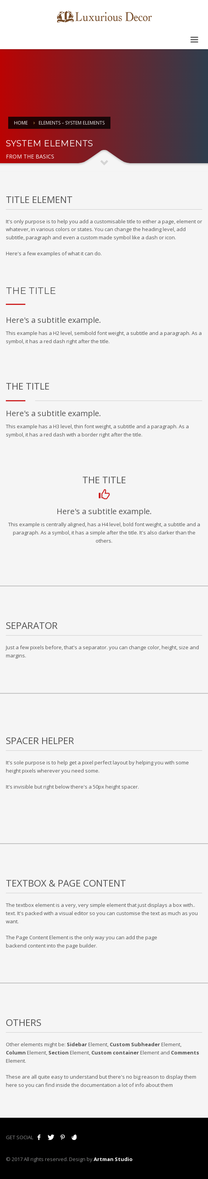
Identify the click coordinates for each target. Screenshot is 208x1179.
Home (21, 122)
